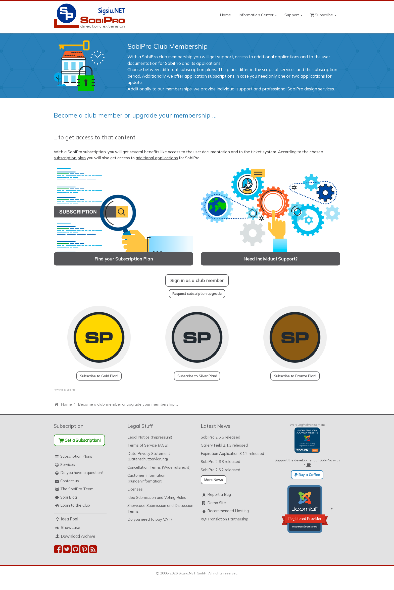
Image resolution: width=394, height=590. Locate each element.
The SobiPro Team (76, 489)
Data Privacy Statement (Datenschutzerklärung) (148, 456)
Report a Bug (219, 494)
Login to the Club (75, 505)
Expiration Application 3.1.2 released (232, 453)
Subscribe (323, 14)
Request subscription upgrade (197, 293)
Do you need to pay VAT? (149, 519)
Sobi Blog (68, 497)
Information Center (257, 14)
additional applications (157, 157)
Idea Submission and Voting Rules (156, 497)
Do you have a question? (82, 472)
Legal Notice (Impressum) (149, 437)
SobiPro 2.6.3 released (220, 461)
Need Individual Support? (270, 258)
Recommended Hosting (228, 510)
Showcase (70, 527)
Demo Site (216, 502)
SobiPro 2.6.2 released (220, 469)
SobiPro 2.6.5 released (220, 437)
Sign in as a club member (197, 280)
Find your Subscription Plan (123, 258)
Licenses (135, 489)
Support (293, 14)
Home (225, 14)
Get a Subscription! (80, 440)
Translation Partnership (227, 519)
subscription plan (70, 157)
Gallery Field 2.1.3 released (224, 445)
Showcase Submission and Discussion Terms (160, 508)
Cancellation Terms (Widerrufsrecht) (159, 467)
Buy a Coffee (307, 474)
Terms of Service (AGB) (148, 445)
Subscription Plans (76, 456)
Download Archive (78, 536)
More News (213, 479)
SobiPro (71, 389)
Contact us (69, 480)
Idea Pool (69, 518)
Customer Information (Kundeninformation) (146, 478)
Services (67, 464)
